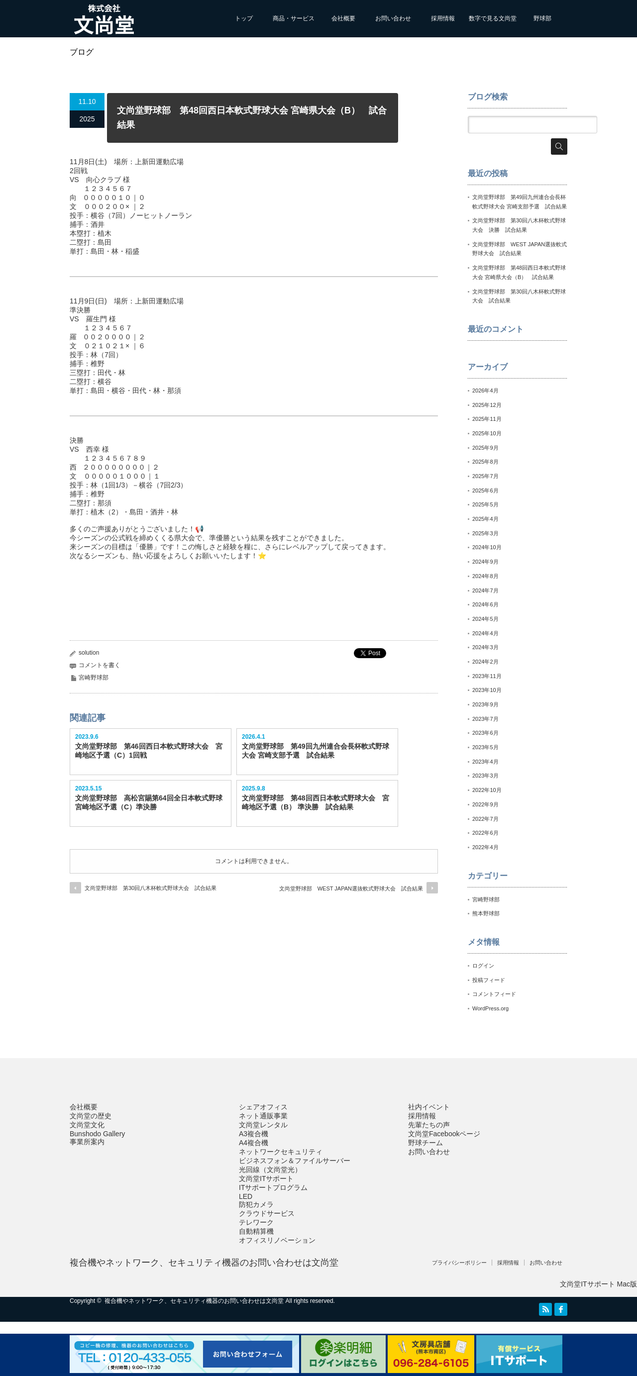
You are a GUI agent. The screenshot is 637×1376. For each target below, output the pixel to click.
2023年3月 (485, 776)
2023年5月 (485, 747)
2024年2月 (485, 662)
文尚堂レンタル (263, 1125)
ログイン (483, 966)
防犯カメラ (256, 1204)
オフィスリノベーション (277, 1240)
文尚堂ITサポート (266, 1178)
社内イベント (429, 1107)
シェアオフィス (263, 1107)
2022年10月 (487, 790)
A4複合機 (253, 1143)
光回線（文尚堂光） (270, 1170)
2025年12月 (487, 405)
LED (245, 1196)
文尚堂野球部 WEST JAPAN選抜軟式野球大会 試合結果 (351, 888)
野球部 (542, 18)
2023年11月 (487, 676)
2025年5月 (485, 504)
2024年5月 (485, 619)
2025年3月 (485, 533)
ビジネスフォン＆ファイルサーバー (294, 1161)
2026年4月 (485, 390)
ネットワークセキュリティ (280, 1152)
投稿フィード (488, 980)
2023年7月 (485, 719)
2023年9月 (485, 704)
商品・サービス (294, 18)
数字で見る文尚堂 (493, 18)
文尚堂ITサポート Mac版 (598, 1284)
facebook (560, 1309)
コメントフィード (494, 994)
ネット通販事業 (263, 1116)
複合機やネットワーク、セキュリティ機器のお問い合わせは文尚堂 (204, 1263)
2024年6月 (485, 604)
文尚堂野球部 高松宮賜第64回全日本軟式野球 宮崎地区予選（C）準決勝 (150, 802)
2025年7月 (485, 476)
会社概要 (343, 18)
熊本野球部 (486, 913)
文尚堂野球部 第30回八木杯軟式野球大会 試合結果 (150, 888)
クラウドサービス (267, 1213)
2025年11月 (487, 419)
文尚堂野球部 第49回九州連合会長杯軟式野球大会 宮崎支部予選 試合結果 (315, 750)
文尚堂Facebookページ (444, 1134)
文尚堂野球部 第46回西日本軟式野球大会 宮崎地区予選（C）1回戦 (148, 750)
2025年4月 (485, 519)
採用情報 (443, 18)
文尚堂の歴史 (90, 1116)
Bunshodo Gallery (97, 1134)
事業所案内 (87, 1142)
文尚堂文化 (87, 1125)
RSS (545, 1309)
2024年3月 (485, 647)
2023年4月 (485, 762)
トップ (244, 18)
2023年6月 (485, 733)
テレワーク (256, 1222)
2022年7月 (485, 819)
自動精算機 (256, 1231)
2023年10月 (487, 690)
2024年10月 (487, 547)
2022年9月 (485, 804)
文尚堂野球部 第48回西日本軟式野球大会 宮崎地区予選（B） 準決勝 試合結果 (315, 802)
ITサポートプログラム (273, 1187)
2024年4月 (485, 633)
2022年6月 (485, 833)
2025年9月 (485, 448)
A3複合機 (253, 1134)
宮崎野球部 (93, 677)
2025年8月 (485, 462)
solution (89, 652)
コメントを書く (99, 665)
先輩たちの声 (429, 1125)
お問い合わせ (393, 18)
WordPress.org (490, 1008)
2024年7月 (485, 590)
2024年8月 (485, 576)
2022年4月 (485, 847)
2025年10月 (487, 433)
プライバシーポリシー (459, 1263)
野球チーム (425, 1143)
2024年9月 (485, 562)
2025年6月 (485, 490)
